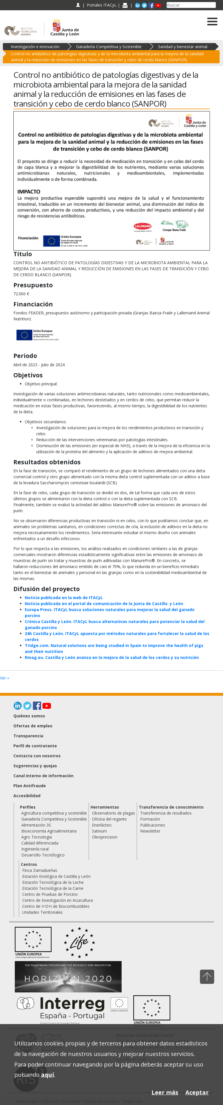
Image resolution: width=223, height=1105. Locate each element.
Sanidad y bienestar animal (182, 46)
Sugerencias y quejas (35, 765)
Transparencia (28, 735)
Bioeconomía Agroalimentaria (49, 831)
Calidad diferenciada (39, 843)
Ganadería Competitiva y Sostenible (109, 46)
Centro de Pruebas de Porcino (50, 894)
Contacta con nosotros (37, 755)
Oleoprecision (104, 837)
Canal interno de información (43, 775)
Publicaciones (152, 825)
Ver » (4, 678)
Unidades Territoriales (42, 912)
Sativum (99, 831)
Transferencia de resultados (166, 813)
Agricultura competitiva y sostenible (54, 813)
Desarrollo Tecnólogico (43, 855)
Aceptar (197, 1092)
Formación (150, 819)
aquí (47, 1074)
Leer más (165, 1092)
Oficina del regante (109, 819)
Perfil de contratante (35, 745)
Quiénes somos (29, 716)
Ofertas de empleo (32, 725)
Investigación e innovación (35, 46)
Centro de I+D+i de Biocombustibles (55, 906)
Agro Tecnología (36, 837)
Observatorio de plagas (113, 813)
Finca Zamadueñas (39, 870)
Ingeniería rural (35, 849)
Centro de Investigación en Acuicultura (57, 900)
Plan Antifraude (29, 785)
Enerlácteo (102, 825)
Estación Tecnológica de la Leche (53, 882)
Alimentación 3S (36, 825)
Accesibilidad (26, 795)
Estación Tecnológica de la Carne (52, 888)
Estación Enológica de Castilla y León (56, 876)
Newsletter (150, 831)
